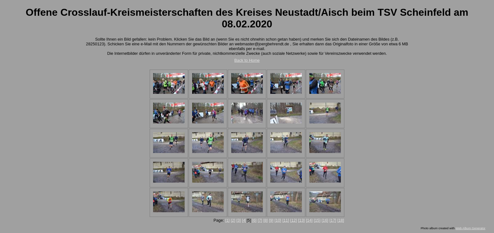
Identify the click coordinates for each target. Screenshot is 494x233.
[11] (285, 220)
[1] (227, 220)
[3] (238, 220)
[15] (317, 220)
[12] (293, 220)
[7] (260, 220)
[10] (277, 220)
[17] (333, 220)
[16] (325, 220)
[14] (309, 220)
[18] (340, 220)
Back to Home (247, 60)
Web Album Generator (470, 228)
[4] (244, 220)
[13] (301, 220)
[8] (265, 220)
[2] (233, 220)
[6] (254, 220)
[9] (271, 220)
